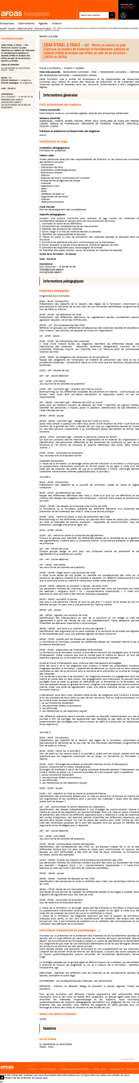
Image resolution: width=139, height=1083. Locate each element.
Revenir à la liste (48, 36)
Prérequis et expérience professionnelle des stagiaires (69, 131)
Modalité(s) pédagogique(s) (54, 148)
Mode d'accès (46, 207)
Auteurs (56, 23)
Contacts (32, 1069)
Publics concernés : (50, 110)
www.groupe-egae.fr (11, 102)
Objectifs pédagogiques (52, 214)
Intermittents (26, 23)
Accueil (3, 28)
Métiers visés (46, 155)
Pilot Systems (132, 1069)
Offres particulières (42, 28)
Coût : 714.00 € (47, 259)
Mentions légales (48, 1069)
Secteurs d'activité (49, 118)
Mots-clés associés (49, 72)
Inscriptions (45, 264)
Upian (103, 1069)
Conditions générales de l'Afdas (74, 1069)
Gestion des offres (25, 28)
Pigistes (43, 23)
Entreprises (7, 23)
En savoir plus (39, 1078)
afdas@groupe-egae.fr (12, 99)
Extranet (11, 28)
